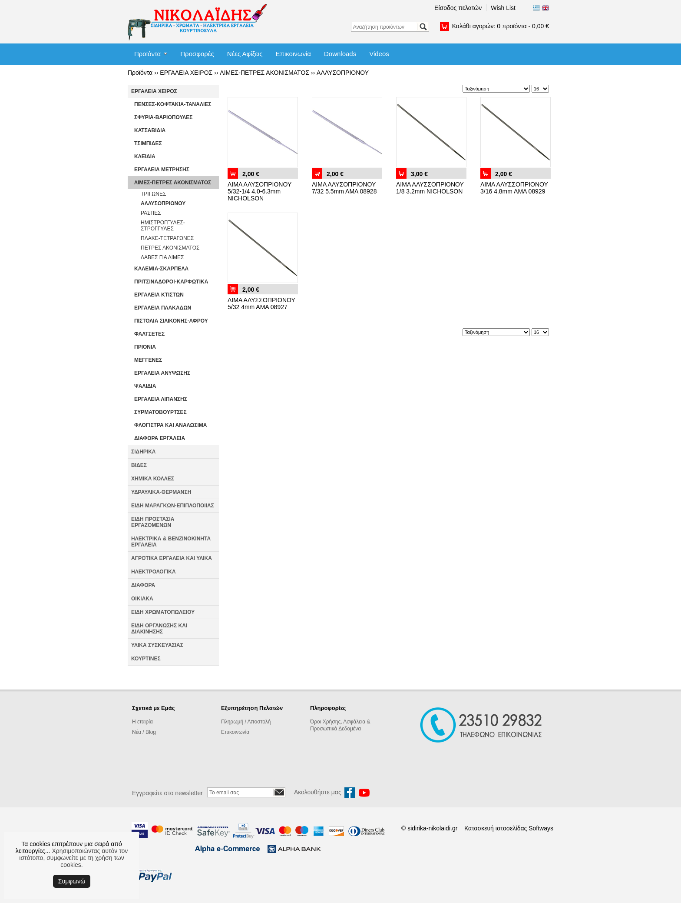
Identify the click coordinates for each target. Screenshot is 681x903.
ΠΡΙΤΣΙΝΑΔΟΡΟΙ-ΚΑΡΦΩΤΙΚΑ (171, 282)
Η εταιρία (142, 722)
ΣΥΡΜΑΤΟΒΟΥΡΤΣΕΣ (160, 412)
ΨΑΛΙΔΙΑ (145, 386)
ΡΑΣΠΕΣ (151, 213)
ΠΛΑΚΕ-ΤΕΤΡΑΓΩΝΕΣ (167, 238)
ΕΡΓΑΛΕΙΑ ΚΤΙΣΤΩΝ (159, 295)
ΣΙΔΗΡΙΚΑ (143, 452)
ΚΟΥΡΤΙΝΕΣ (146, 659)
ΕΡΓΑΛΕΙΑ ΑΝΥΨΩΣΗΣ (162, 373)
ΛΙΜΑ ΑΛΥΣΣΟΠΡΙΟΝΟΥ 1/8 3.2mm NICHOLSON (430, 188)
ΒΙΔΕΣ (139, 465)
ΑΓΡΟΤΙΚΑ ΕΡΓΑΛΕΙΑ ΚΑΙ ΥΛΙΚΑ (171, 558)
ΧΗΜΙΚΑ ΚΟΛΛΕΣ (152, 479)
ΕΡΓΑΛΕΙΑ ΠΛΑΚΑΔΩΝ (163, 308)
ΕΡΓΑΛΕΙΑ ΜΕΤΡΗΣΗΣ (161, 170)
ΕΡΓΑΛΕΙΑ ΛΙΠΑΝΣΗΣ (160, 399)
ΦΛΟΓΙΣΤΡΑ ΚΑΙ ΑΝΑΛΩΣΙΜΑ (170, 425)
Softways (541, 828)
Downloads (340, 53)
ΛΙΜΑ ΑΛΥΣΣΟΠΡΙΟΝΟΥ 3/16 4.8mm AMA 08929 (514, 188)
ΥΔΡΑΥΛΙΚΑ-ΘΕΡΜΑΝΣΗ (161, 492)
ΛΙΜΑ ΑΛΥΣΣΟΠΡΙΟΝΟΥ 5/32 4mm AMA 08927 (261, 303)
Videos (379, 53)
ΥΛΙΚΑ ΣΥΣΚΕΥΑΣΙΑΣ (157, 645)
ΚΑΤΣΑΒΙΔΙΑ (149, 130)
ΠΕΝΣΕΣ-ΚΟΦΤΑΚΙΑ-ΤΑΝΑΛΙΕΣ (172, 104)
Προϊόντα (147, 53)
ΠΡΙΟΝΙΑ (145, 347)
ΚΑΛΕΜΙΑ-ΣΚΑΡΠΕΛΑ (161, 269)
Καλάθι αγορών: (500, 26)
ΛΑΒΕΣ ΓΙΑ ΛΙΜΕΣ (162, 257)
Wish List (503, 7)
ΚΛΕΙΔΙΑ (144, 156)
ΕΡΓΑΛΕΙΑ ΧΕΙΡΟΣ (186, 72)
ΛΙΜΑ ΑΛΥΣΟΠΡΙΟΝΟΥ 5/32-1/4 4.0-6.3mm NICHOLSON (259, 191)
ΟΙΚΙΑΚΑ (142, 599)
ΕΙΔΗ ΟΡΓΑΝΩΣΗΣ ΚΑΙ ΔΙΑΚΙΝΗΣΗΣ (159, 629)
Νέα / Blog (144, 732)
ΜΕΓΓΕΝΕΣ (148, 360)
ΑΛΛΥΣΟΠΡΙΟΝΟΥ (343, 72)
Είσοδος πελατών (458, 7)
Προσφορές (197, 53)
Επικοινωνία (293, 53)
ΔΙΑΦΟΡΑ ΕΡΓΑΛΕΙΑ (159, 438)
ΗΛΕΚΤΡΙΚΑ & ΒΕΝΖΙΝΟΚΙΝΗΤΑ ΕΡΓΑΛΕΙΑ (171, 542)
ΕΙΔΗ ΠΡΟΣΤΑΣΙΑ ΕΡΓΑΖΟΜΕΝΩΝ (152, 522)
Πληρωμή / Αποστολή (246, 722)
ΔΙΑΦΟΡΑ (143, 585)
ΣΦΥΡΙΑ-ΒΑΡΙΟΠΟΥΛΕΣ (163, 117)
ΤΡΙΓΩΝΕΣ (153, 194)
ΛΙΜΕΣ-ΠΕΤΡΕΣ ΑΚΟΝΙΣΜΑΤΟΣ (264, 72)
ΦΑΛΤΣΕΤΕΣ (149, 334)
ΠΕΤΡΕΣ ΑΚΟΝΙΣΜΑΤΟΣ (170, 248)
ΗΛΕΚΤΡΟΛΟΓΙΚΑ (153, 572)
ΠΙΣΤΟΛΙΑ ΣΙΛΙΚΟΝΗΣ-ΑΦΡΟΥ (171, 321)
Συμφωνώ (71, 881)
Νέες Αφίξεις (245, 53)
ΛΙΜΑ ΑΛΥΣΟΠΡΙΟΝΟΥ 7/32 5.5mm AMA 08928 (344, 188)
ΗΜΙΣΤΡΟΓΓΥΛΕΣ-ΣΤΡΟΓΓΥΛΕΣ (163, 226)
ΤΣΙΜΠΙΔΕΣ (148, 143)
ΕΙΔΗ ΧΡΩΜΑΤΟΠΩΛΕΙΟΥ (163, 612)
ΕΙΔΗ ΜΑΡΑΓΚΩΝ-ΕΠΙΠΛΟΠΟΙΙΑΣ (172, 506)
